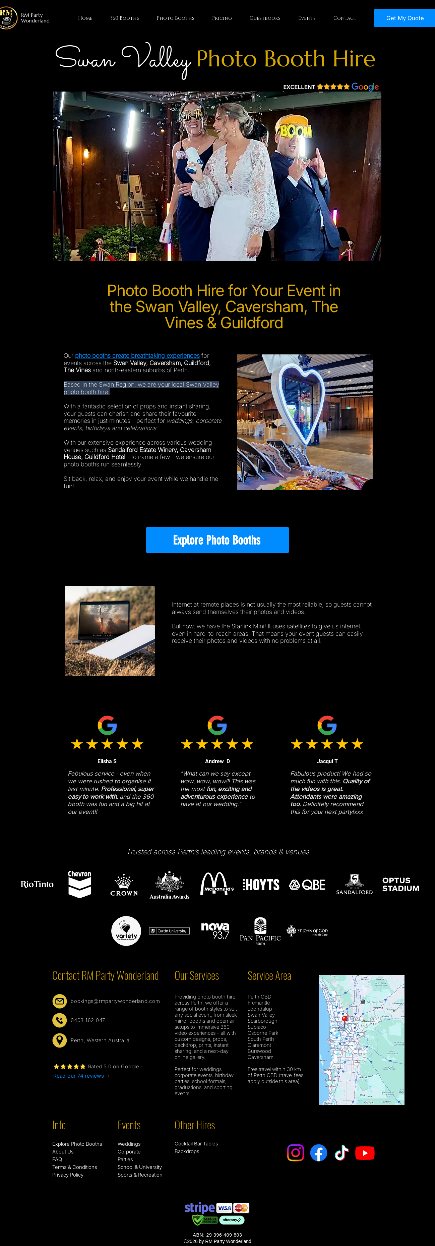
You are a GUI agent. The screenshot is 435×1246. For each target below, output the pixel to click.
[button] (124, 18)
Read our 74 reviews (78, 1076)
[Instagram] (295, 1152)
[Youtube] (365, 1152)
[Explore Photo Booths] (217, 540)
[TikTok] (341, 1152)
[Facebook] (318, 1152)
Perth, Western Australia (100, 1040)
